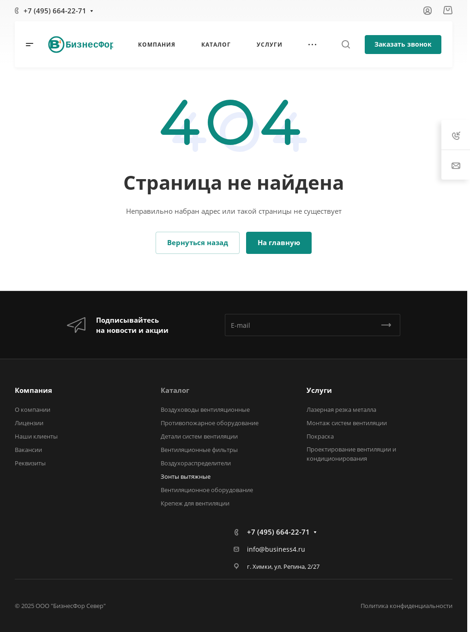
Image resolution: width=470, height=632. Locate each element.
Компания (33, 390)
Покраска (320, 436)
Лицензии (29, 423)
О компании (32, 409)
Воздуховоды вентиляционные (205, 409)
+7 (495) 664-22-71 (55, 10)
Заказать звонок (403, 44)
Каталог (175, 390)
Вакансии (28, 449)
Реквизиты (30, 463)
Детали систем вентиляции (199, 436)
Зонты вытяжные (186, 476)
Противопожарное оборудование (210, 423)
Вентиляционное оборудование (207, 490)
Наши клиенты (36, 436)
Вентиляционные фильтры (199, 449)
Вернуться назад (197, 242)
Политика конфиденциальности (406, 606)
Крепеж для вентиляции (195, 503)
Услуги (319, 390)
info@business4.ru (276, 549)
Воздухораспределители (196, 463)
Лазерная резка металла (341, 409)
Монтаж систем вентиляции (347, 423)
